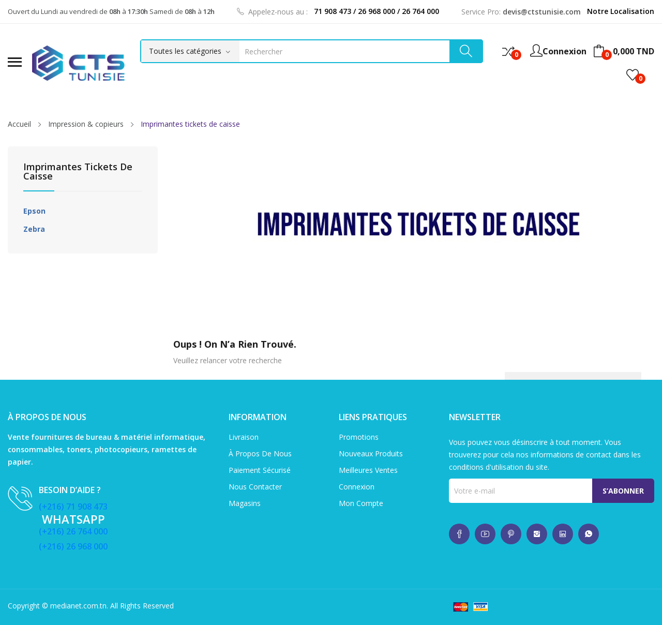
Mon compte (361, 503)
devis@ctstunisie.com (542, 12)
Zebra (34, 229)
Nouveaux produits (371, 453)
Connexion (356, 487)
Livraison (244, 437)
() (632, 75)
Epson (34, 211)
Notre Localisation (620, 11)
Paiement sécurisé (260, 470)
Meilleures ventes (368, 470)
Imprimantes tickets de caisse (77, 172)
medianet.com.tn (78, 606)
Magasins (245, 503)
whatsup (459, 534)
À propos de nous (260, 453)
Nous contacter (255, 487)
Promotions (359, 437)
